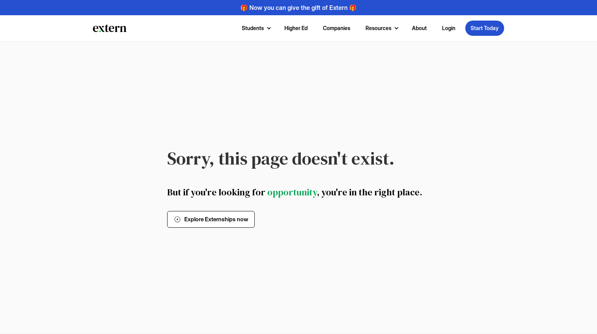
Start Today (485, 28)
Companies (336, 28)
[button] (255, 28)
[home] (109, 28)
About (419, 28)
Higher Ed (296, 28)
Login (448, 28)
